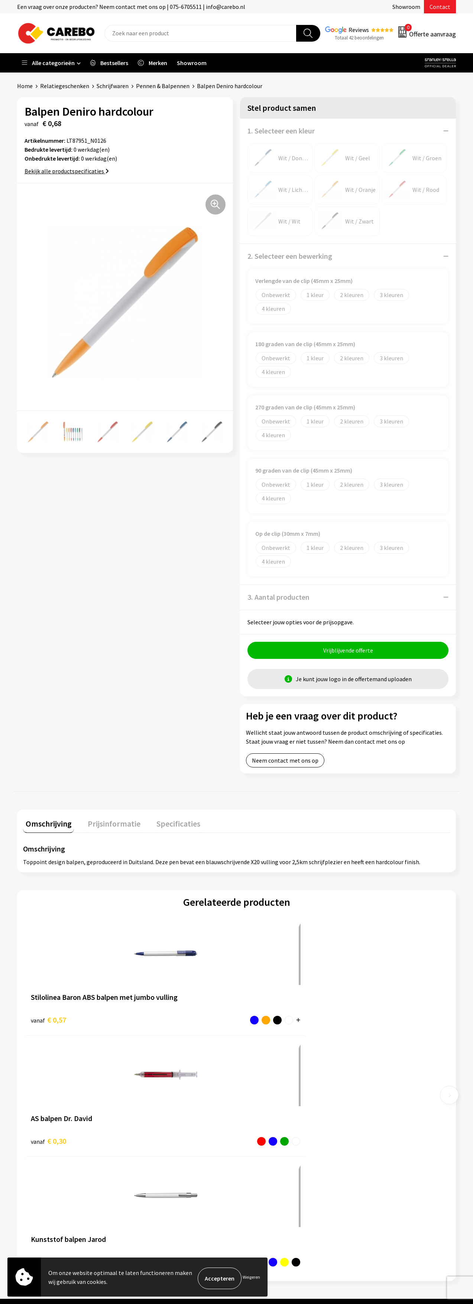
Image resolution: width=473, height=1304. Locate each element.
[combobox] (200, 33)
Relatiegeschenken (64, 86)
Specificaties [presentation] (166, 823)
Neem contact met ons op (285, 763)
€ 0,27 (262, 1019)
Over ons (257, 1105)
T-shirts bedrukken (270, 1128)
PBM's (362, 1117)
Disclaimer (150, 1184)
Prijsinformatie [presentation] (106, 823)
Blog (252, 1117)
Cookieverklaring (159, 1151)
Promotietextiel (375, 1094)
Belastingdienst (157, 1094)
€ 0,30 (155, 1019)
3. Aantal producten (278, 597)
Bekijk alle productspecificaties (67, 171)
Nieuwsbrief (261, 1162)
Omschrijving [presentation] (46, 823)
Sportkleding (371, 1128)
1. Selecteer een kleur (281, 130)
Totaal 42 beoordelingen (359, 38)
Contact (440, 6)
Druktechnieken (157, 1173)
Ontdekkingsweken (270, 1094)
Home (25, 86)
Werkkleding (370, 1105)
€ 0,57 (48, 1019)
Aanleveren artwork (162, 1105)
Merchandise (262, 1139)
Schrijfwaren (113, 86)
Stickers (364, 1162)
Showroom (406, 6)
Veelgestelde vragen (163, 1139)
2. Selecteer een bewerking (289, 256)
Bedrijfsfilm (261, 1151)
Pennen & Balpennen (162, 86)
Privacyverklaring (159, 1162)
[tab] (46, 825)
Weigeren (251, 1278)
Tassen (363, 1151)
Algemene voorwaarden (167, 1128)
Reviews (359, 29)
